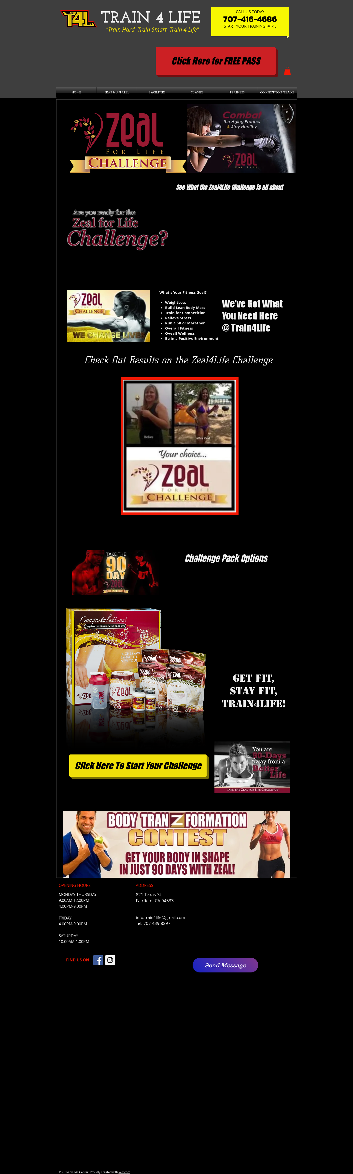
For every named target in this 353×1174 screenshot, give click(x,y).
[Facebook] (98, 960)
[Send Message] (225, 965)
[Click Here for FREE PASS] (216, 61)
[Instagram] (110, 960)
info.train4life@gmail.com (160, 917)
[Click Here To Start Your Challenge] (138, 765)
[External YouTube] (231, 234)
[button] (287, 71)
